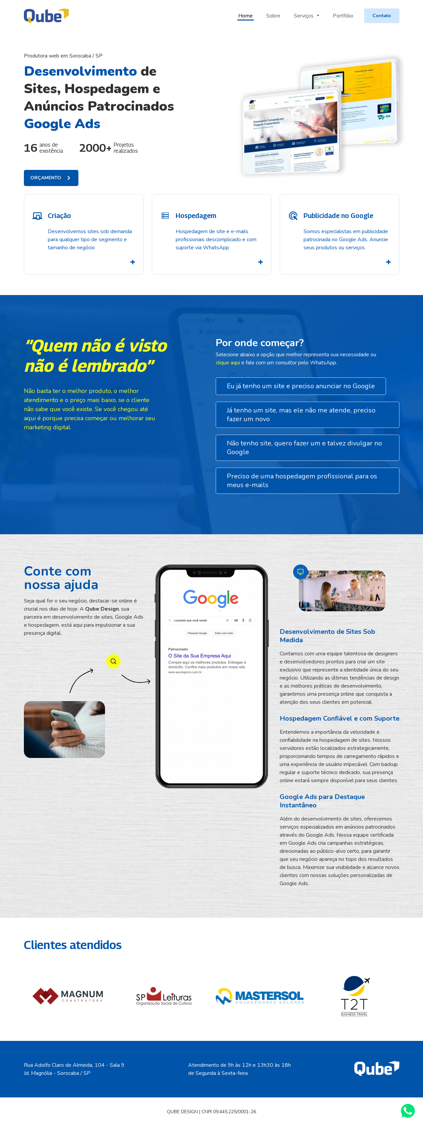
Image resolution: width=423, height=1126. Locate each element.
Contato (382, 15)
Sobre (273, 16)
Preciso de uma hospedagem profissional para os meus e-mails (302, 480)
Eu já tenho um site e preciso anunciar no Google (301, 386)
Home (245, 16)
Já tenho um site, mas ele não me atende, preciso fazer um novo (301, 415)
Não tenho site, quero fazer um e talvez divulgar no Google (304, 448)
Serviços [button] (304, 16)
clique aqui (228, 362)
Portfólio (343, 16)
